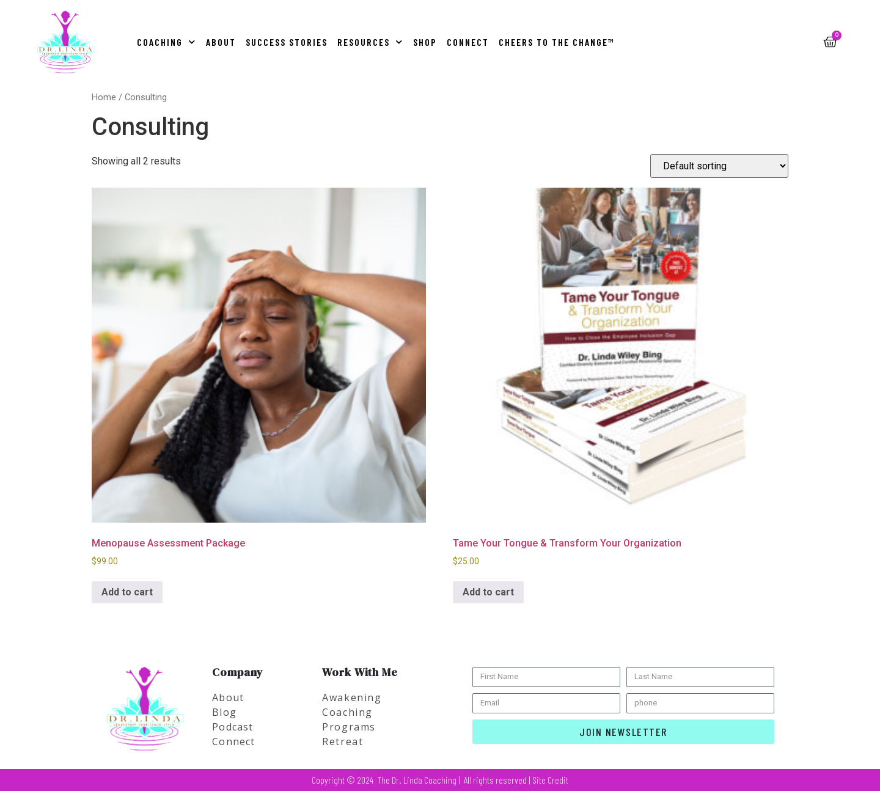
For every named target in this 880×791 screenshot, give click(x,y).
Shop (425, 42)
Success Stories (287, 42)
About (221, 42)
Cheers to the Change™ (557, 42)
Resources (370, 41)
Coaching (166, 41)
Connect (468, 42)
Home (104, 97)
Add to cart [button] (127, 592)
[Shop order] (719, 166)
